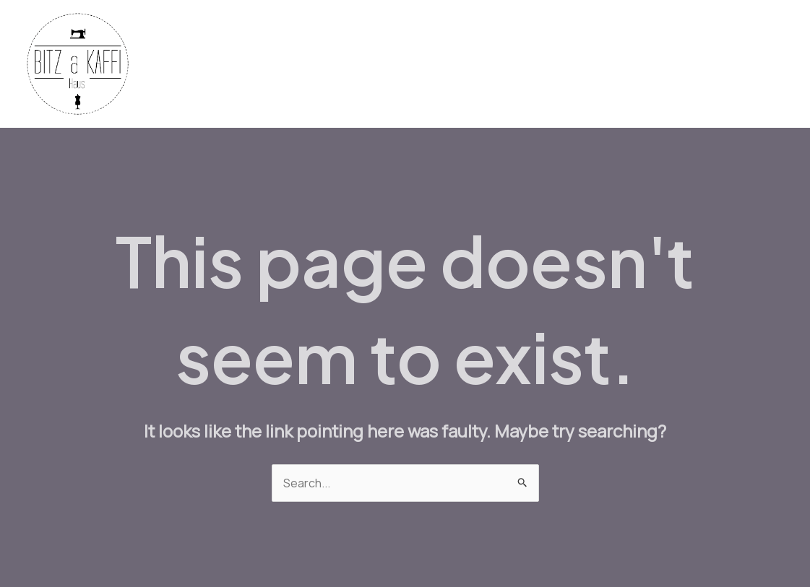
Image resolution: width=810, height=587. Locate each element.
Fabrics (338, 64)
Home (280, 64)
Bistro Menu (534, 64)
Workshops (619, 64)
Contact (695, 64)
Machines (453, 64)
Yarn (393, 64)
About (757, 64)
